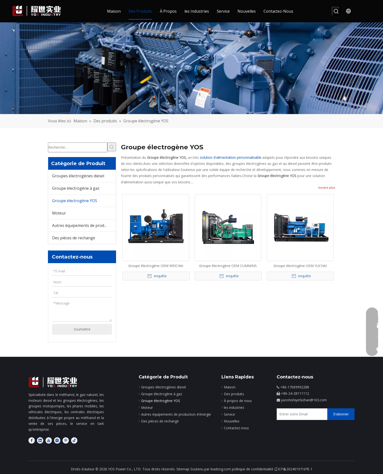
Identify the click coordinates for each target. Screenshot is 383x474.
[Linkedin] (40, 440)
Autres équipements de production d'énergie (84, 225)
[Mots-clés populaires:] (336, 11)
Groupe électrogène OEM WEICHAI (155, 265)
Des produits (234, 394)
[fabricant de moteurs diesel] (52, 382)
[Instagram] (57, 440)
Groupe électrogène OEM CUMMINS (228, 265)
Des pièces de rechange (73, 238)
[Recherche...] (77, 147)
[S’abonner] (341, 414)
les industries (234, 407)
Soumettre (82, 329)
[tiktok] (74, 440)
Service (229, 414)
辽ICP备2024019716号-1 (293, 469)
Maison (230, 387)
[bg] (191, 68)
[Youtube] (49, 440)
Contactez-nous (236, 428)
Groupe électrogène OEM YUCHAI (300, 265)
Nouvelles (231, 421)
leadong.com (220, 469)
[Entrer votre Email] (301, 414)
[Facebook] (31, 440)
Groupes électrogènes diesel (78, 176)
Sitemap (182, 469)
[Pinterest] (66, 440)
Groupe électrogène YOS (74, 200)
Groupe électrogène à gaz (76, 188)
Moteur (59, 213)
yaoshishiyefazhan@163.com (304, 400)
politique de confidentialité (252, 469)
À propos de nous (238, 400)
